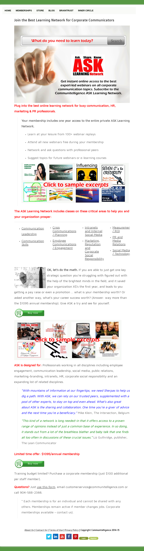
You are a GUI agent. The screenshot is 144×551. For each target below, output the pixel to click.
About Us (29, 530)
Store (40, 10)
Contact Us (41, 530)
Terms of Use (56, 530)
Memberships (24, 10)
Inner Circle (86, 10)
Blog (51, 10)
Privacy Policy (72, 530)
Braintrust (66, 10)
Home (8, 10)
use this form (46, 487)
